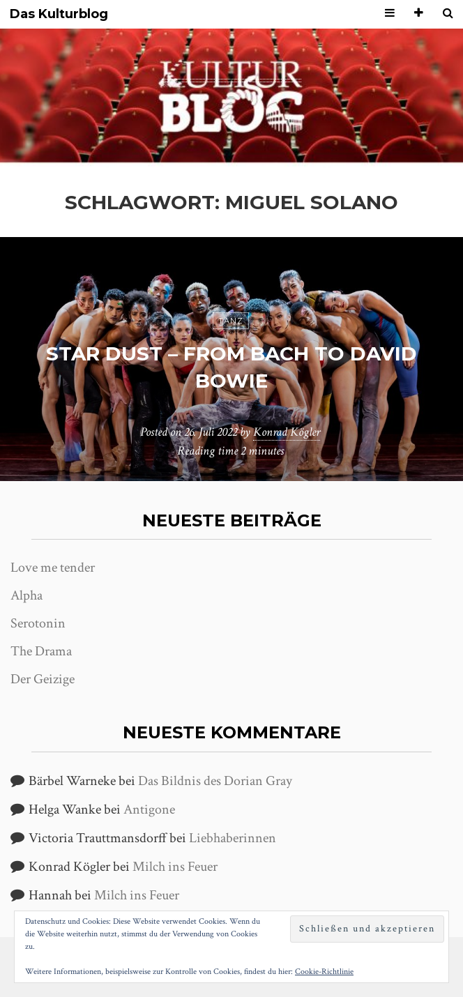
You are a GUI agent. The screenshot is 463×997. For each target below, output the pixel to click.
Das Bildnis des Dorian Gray (215, 781)
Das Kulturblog (59, 14)
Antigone (149, 809)
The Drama (41, 651)
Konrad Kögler (286, 432)
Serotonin (38, 623)
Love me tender (52, 567)
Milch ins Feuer (175, 867)
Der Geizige (42, 679)
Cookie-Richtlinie (324, 971)
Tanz (230, 321)
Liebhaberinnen (232, 838)
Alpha (26, 595)
